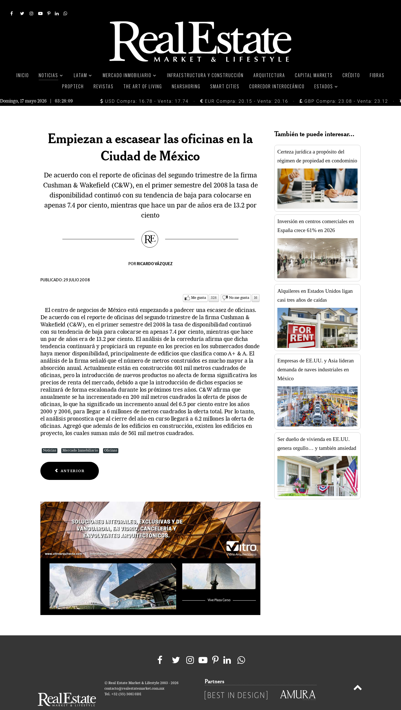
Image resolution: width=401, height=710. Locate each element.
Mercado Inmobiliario (80, 438)
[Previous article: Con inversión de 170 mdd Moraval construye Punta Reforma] (69, 458)
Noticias (49, 438)
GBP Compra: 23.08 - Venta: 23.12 (344, 88)
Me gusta (198, 285)
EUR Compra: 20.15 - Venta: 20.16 (244, 88)
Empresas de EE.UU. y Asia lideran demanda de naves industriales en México (315, 357)
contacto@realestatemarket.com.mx (134, 676)
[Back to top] (357, 676)
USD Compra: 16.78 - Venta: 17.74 (144, 88)
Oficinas (110, 438)
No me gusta (239, 285)
